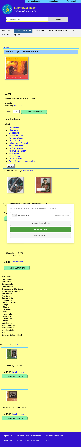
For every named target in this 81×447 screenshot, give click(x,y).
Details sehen (17, 262)
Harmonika (7, 314)
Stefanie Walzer (16, 148)
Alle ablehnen (40, 235)
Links (73, 30)
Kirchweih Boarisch (17, 151)
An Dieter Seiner (16, 159)
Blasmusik (7, 300)
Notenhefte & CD (23, 30)
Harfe (5, 312)
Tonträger (6, 296)
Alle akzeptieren (40, 229)
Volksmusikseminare (58, 30)
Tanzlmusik (8, 319)
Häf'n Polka (14, 154)
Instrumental (7, 298)
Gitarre (6, 307)
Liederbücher (7, 287)
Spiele (4, 333)
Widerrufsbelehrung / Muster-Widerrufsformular (21, 441)
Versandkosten (20, 106)
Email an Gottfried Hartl (12, 335)
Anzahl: (8, 112)
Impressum (7, 436)
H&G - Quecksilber (14, 366)
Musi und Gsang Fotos (12, 34)
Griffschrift (6, 282)
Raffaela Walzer (16, 138)
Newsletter (41, 30)
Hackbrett (7, 310)
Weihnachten (7, 279)
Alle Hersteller (8, 330)
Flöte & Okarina (9, 303)
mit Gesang (7, 323)
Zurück (11, 166)
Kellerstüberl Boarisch (18, 143)
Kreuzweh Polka (16, 146)
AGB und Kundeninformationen (29, 436)
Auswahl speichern (40, 223)
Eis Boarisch (14, 130)
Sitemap (48, 441)
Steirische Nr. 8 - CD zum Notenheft (16, 254)
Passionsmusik (9, 326)
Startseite (6, 30)
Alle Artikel (6, 277)
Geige (5, 305)
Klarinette (7, 316)
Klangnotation (8, 284)
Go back (6, 47)
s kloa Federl (14, 156)
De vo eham (14, 141)
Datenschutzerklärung (54, 436)
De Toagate (14, 133)
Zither (5, 321)
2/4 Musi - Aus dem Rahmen (14, 408)
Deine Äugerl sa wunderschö (22, 161)
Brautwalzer (14, 128)
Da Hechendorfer (16, 136)
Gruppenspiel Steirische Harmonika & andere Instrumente (12, 291)
